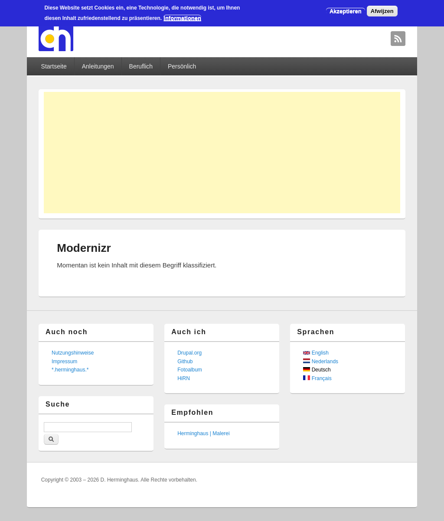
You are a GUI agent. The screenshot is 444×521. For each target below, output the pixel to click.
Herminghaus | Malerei (203, 433)
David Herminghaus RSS (398, 38)
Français (317, 378)
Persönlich (182, 66)
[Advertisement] (222, 152)
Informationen (182, 18)
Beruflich (141, 66)
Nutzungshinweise (73, 353)
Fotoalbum (189, 370)
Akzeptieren (346, 11)
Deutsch (316, 370)
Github (185, 361)
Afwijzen (382, 11)
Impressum (64, 361)
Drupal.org (189, 353)
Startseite (54, 66)
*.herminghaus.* (70, 370)
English (316, 353)
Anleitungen (98, 66)
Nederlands (320, 361)
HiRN (183, 378)
